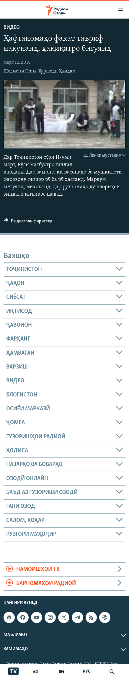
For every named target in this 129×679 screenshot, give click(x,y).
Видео (12, 27)
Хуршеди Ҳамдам (57, 71)
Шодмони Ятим (20, 71)
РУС (87, 671)
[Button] (28, 222)
